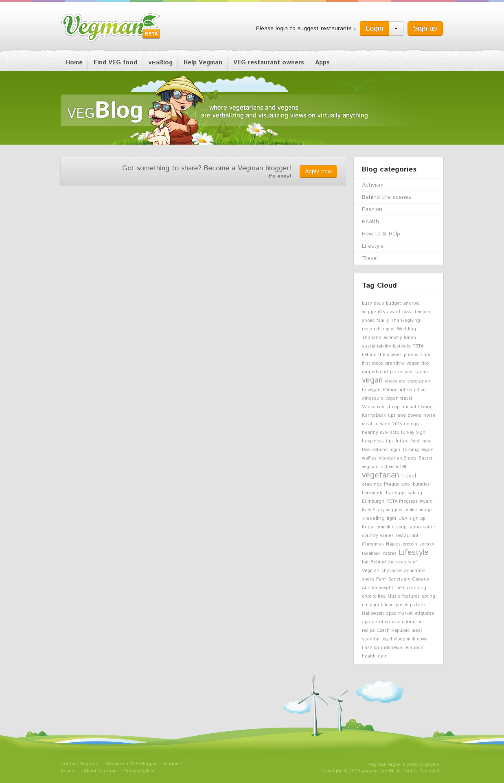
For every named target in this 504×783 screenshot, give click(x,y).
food (414, 441)
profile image (418, 510)
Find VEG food (115, 62)
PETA (417, 346)
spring (428, 596)
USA (403, 518)
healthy (370, 432)
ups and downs (404, 415)
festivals (401, 346)
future (402, 441)
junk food (384, 605)
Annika (369, 588)
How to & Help (381, 234)
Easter (425, 458)
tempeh (422, 312)
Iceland (382, 424)
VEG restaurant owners (268, 62)
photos (411, 355)
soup (379, 303)
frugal (368, 527)
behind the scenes (382, 355)
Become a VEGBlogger (131, 763)
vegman (370, 467)
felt (403, 467)
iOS (381, 312)
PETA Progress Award (409, 501)
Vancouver (373, 407)
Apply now (318, 171)
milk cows (417, 639)
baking (415, 493)
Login (374, 28)
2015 (397, 424)
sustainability (376, 346)
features (411, 596)
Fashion (372, 209)
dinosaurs (372, 398)
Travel (370, 258)
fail (365, 562)
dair (382, 656)
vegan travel (399, 398)
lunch (410, 337)
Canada (420, 579)
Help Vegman (203, 62)
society (426, 544)
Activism (372, 185)
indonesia (391, 647)
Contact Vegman (80, 763)
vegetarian (380, 475)
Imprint (68, 771)
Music (394, 596)
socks (368, 579)
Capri (426, 355)
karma (421, 372)
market (405, 613)
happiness (373, 441)
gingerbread (375, 372)
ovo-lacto (389, 432)
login (395, 449)
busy (367, 303)
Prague (391, 484)
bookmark (372, 493)
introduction (413, 390)
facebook (371, 553)
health (369, 656)
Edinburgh (373, 501)
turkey (407, 432)
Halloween (373, 613)
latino (414, 527)
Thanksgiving (405, 320)
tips (390, 441)
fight (392, 518)
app (366, 622)
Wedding (406, 329)
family (383, 320)
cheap (392, 407)
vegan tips (418, 363)
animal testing (417, 407)
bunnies (421, 484)
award (393, 312)
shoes (368, 320)
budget (393, 303)
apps (391, 613)
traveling (373, 518)
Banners (173, 763)
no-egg (411, 424)
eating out (413, 622)
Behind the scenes (386, 197)
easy (367, 605)
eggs (400, 493)
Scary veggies (387, 510)
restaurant (407, 535)
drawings (372, 484)
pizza (407, 312)
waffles (369, 458)
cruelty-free (374, 596)
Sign (420, 432)
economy (392, 337)
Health (370, 222)
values (387, 535)
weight (386, 588)
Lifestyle (373, 246)
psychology (393, 639)
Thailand (371, 337)
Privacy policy (139, 771)
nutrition (381, 622)
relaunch (413, 647)
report (389, 329)
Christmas (373, 544)
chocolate (395, 381)
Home (74, 62)
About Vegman (100, 771)
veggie (369, 312)
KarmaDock (374, 415)
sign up (417, 518)
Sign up (425, 28)
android (411, 303)
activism (389, 467)
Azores (390, 553)
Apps (322, 62)
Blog (160, 62)
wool (406, 484)
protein (410, 544)
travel (408, 476)
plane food (401, 372)
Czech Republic (393, 630)
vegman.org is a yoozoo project (404, 764)
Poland (390, 390)
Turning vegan (418, 449)
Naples (393, 544)
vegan (372, 380)
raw (396, 622)
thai (388, 493)
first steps (372, 363)
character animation (403, 570)
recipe (368, 630)
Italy (366, 510)
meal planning (410, 588)
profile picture (410, 605)
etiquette (424, 613)
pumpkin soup (391, 527)
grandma (395, 363)
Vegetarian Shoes (397, 458)
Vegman (111, 27)
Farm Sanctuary (393, 579)
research (371, 329)
